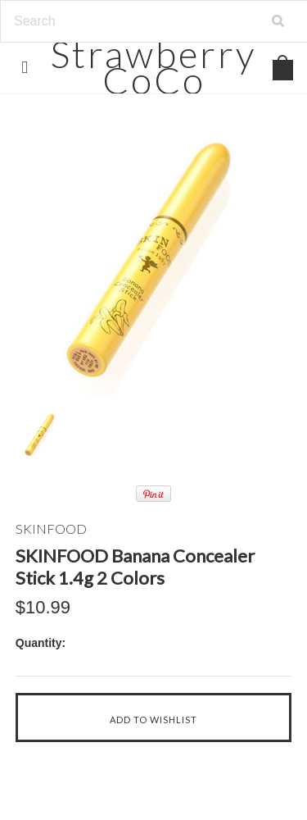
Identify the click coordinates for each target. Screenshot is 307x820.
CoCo (153, 66)
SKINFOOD (51, 528)
